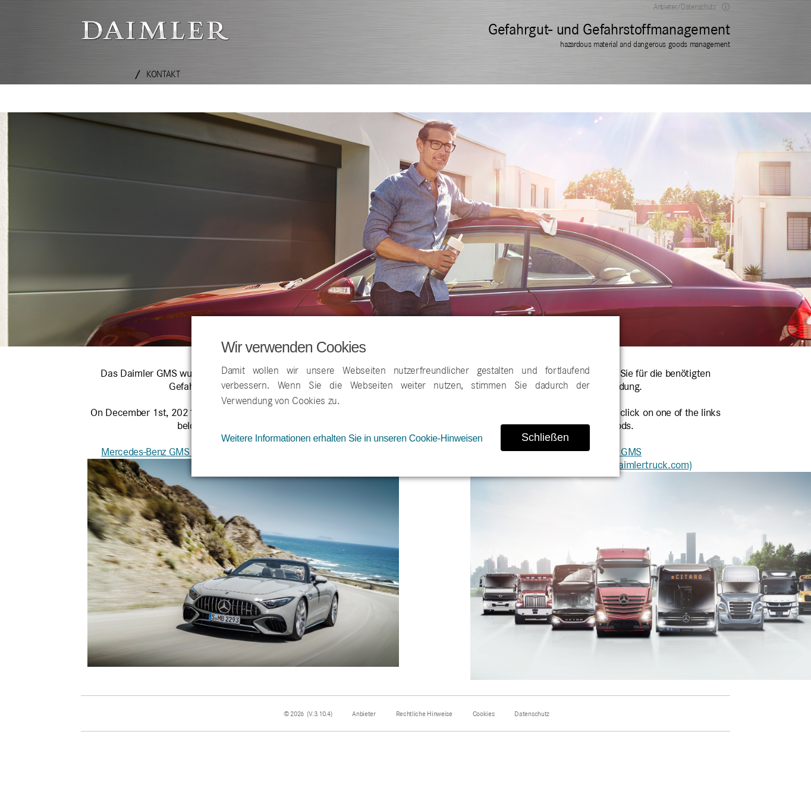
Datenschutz (531, 713)
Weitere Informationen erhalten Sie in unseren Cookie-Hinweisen (352, 438)
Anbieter (363, 713)
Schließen (545, 437)
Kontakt (163, 74)
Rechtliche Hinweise (424, 713)
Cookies (484, 713)
